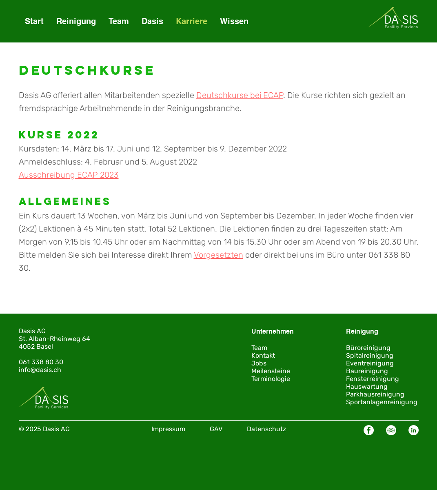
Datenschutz (266, 429)
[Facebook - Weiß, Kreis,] (369, 430)
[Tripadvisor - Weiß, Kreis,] (391, 430)
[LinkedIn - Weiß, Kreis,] (413, 430)
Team (259, 348)
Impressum (168, 429)
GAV (216, 429)
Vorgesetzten (218, 255)
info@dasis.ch (40, 370)
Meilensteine (270, 371)
